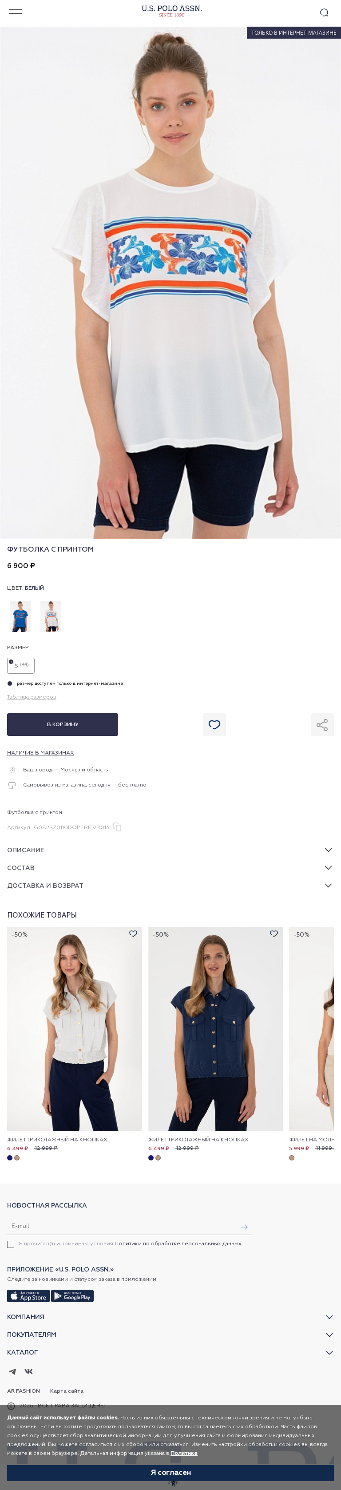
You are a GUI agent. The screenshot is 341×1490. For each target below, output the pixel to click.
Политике (184, 1453)
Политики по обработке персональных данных (178, 1244)
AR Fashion (23, 1391)
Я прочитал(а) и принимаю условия (130, 1244)
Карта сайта (66, 1391)
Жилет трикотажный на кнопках (57, 1140)
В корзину (63, 724)
